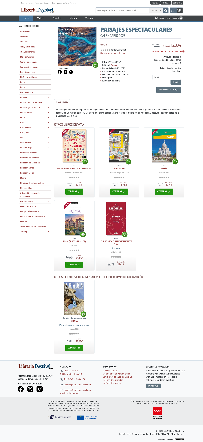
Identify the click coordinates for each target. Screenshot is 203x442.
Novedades (25, 31)
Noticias (165, 3)
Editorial (177, 3)
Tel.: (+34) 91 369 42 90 (72, 379)
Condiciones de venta (42, 3)
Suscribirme (153, 386)
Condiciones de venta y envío (116, 373)
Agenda (155, 3)
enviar (175, 82)
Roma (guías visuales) (74, 241)
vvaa (103, 44)
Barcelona (119, 168)
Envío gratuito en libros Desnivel (64, 3)
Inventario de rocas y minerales (74, 168)
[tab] (62, 102)
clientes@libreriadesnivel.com (75, 384)
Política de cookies (112, 383)
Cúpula (114, 65)
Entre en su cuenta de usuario (169, 18)
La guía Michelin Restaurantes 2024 (116, 242)
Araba (74, 321)
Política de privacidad (113, 380)
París (164, 168)
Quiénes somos (27, 3)
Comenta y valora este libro (112, 53)
